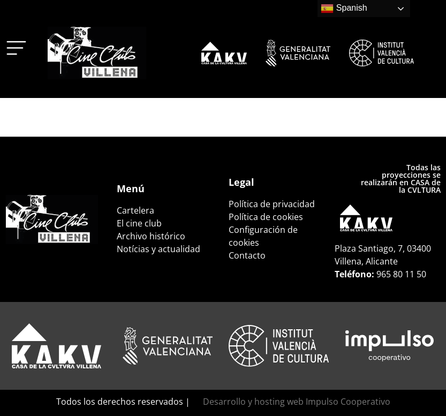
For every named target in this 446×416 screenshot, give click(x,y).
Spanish (344, 8)
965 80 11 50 (401, 274)
